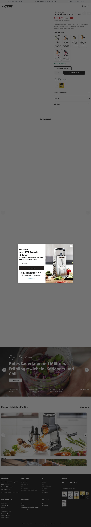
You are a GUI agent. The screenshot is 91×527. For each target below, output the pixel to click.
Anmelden (31, 268)
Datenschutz (30, 278)
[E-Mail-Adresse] (31, 263)
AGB (34, 278)
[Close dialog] (71, 246)
